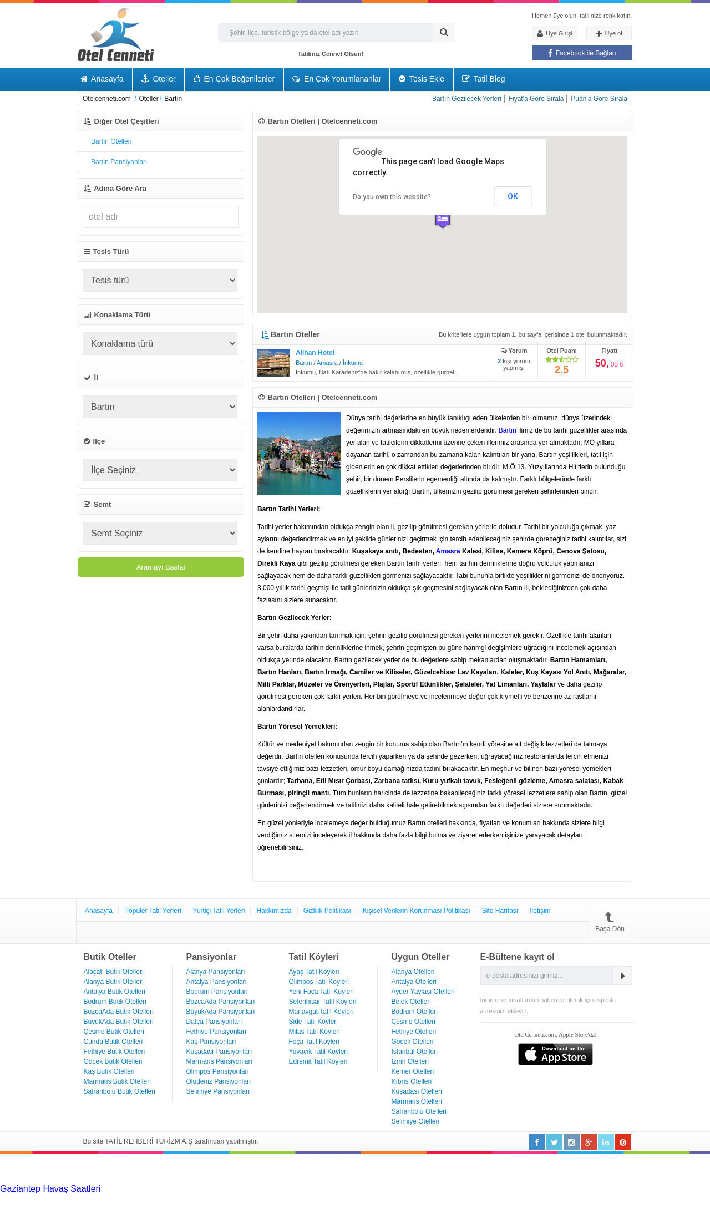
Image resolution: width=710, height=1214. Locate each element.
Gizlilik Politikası (327, 911)
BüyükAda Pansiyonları (220, 1011)
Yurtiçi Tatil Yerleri (219, 911)
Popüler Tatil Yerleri (152, 911)
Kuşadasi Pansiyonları (219, 1051)
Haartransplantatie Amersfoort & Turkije (103, 1198)
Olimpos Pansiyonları (217, 1071)
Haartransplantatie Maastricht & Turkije (553, 1198)
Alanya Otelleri (413, 972)
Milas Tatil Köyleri (314, 1031)
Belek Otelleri (411, 1001)
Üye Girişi (554, 33)
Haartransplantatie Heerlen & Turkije (310, 1188)
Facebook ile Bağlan (582, 53)
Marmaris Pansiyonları (219, 1061)
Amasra (327, 362)
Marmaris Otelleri (417, 1101)
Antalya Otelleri (414, 982)
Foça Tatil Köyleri (314, 1041)
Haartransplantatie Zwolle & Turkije (407, 1198)
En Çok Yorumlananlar (336, 78)
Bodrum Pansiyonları (217, 991)
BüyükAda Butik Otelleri (119, 1021)
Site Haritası (500, 911)
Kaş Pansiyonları (211, 1041)
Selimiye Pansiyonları (218, 1091)
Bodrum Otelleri (415, 1011)
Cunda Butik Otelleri (113, 1041)
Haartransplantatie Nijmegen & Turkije (456, 1188)
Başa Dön (610, 921)
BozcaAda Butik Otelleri (119, 1011)
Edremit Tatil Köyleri (318, 1061)
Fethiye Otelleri (414, 1031)
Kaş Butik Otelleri (109, 1071)
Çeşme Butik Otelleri (114, 1031)
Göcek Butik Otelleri (113, 1061)
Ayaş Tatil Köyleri (314, 972)
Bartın (304, 362)
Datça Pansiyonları (214, 1021)
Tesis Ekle (421, 78)
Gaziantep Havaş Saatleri (50, 1188)
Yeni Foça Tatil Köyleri (321, 991)
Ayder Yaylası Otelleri (423, 991)
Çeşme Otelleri (413, 1021)
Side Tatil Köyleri (313, 1021)
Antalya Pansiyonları (216, 982)
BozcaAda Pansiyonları (220, 1001)
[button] (443, 219)
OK (513, 196)
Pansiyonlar (211, 957)
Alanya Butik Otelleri (114, 982)
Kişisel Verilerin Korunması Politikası (416, 911)
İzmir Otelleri (410, 1061)
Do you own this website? (392, 197)
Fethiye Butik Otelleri (114, 1051)
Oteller (158, 78)
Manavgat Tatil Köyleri (321, 1011)
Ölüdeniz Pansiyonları (218, 1081)
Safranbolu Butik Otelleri (119, 1091)
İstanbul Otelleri (415, 1051)
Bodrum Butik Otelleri (115, 1001)
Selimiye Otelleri (416, 1121)
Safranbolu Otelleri (419, 1111)
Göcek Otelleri (413, 1041)
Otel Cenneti (116, 34)
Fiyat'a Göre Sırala (536, 99)
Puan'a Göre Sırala (599, 99)
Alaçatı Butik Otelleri (114, 972)
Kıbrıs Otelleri (412, 1081)
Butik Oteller (110, 957)
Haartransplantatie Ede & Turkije (131, 1208)
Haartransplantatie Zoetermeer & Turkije (260, 1198)
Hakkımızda (273, 911)
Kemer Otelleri (413, 1071)
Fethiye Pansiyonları (216, 1031)
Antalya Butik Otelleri (114, 991)
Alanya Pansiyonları (215, 972)
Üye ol (609, 34)
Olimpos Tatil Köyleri (319, 982)
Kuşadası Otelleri (417, 1091)
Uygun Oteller (421, 957)
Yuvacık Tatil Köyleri (318, 1051)
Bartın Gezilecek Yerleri (466, 99)
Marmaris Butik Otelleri (117, 1081)
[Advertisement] (83, 1168)
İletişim (540, 911)
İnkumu (353, 362)
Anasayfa (102, 78)
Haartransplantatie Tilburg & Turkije (169, 1188)
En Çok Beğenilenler (234, 78)
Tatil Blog (483, 78)
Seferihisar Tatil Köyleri (323, 1001)
